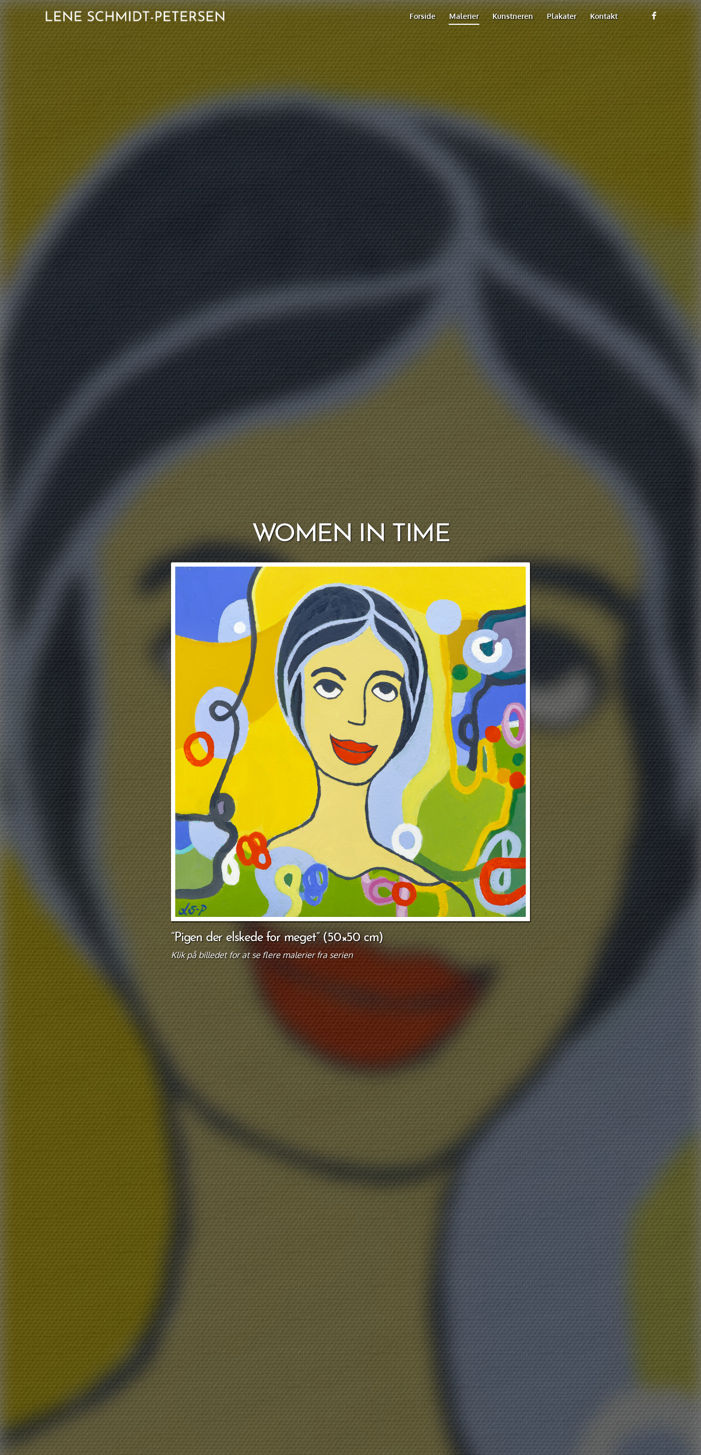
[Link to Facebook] (654, 15)
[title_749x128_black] (131, 16)
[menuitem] (422, 16)
